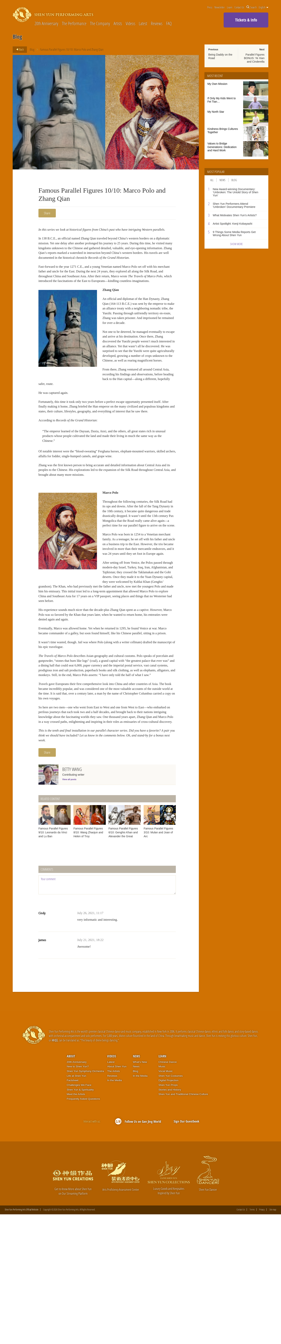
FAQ (169, 23)
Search (251, 7)
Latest (143, 23)
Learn (229, 7)
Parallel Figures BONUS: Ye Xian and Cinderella (254, 58)
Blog (32, 49)
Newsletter (219, 7)
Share (47, 213)
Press (209, 7)
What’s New (140, 1191)
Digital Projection (168, 1209)
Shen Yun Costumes (170, 1205)
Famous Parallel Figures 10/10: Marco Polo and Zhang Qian (72, 49)
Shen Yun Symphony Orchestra (85, 1200)
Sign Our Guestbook (186, 1250)
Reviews (156, 23)
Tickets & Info (246, 20)
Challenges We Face (79, 1214)
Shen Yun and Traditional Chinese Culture (183, 1223)
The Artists (113, 1200)
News (222, 180)
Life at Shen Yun (76, 1205)
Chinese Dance (167, 1191)
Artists (118, 23)
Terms (252, 1339)
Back (19, 49)
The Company (100, 23)
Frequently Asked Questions (83, 1228)
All (211, 180)
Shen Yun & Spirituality (80, 1218)
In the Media (114, 1209)
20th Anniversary (46, 23)
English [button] (263, 7)
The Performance (74, 23)
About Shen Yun (116, 1195)
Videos (130, 23)
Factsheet (72, 1209)
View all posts (69, 908)
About (71, 1186)
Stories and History (169, 1218)
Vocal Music (165, 1200)
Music (161, 1195)
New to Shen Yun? (78, 1195)
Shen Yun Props (168, 1214)
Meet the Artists (76, 1223)
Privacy (262, 1339)
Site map (272, 1339)
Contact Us (239, 7)
